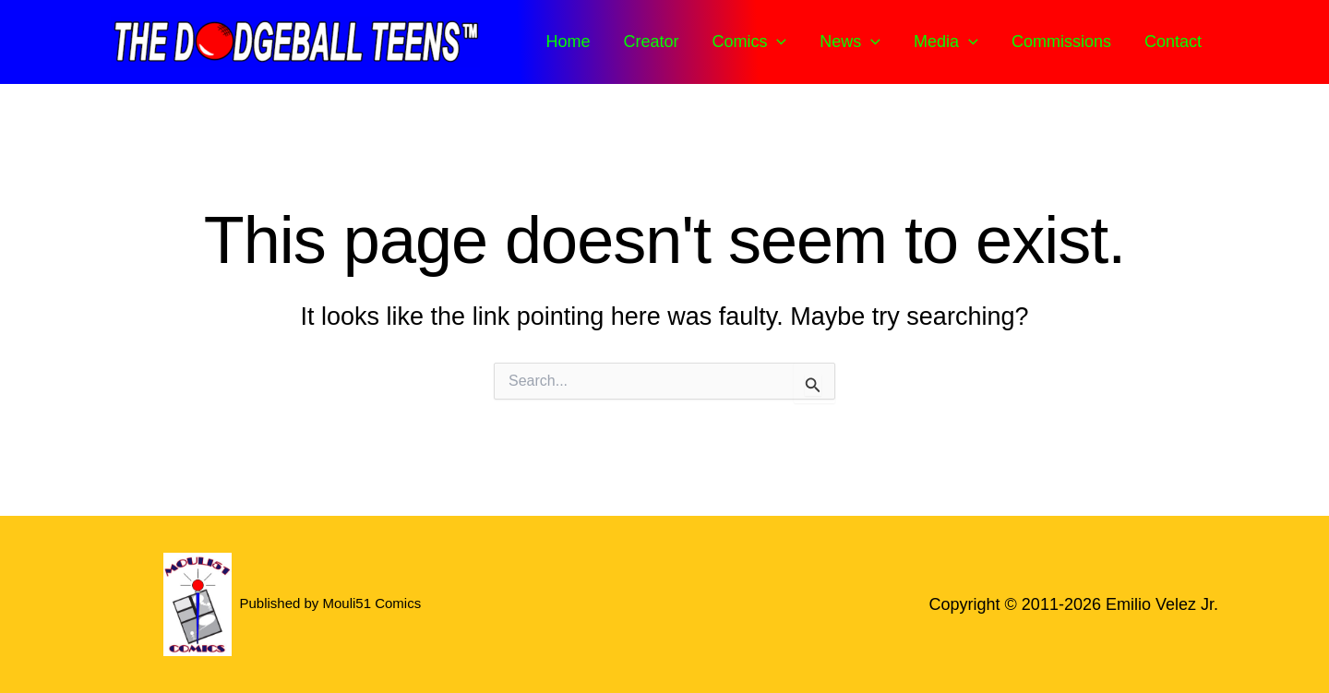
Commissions (1061, 41)
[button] (776, 42)
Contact (1173, 41)
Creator (650, 41)
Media (946, 42)
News (850, 42)
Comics (749, 42)
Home (567, 41)
